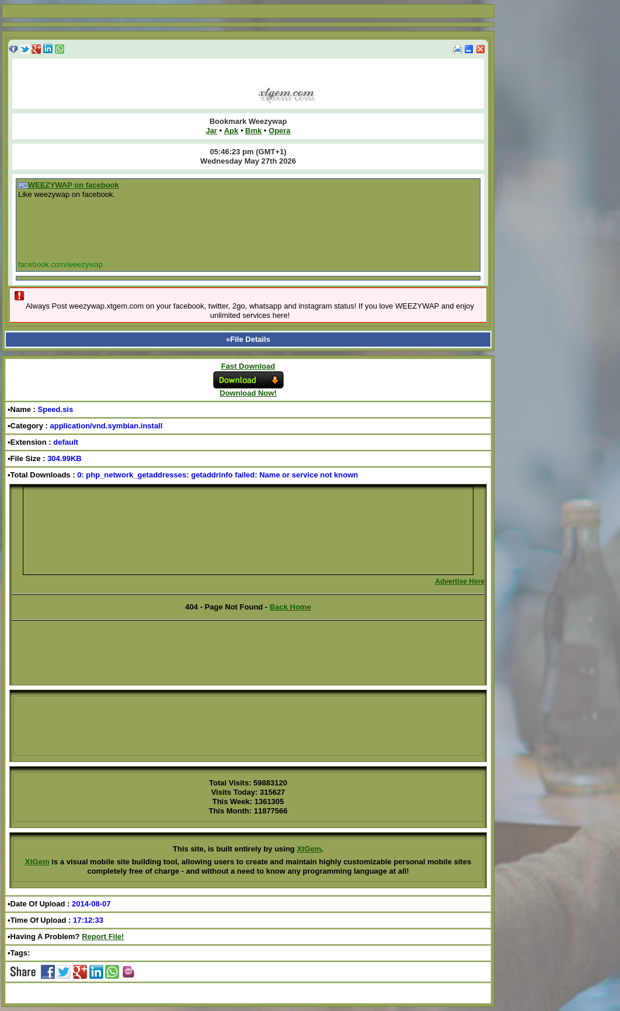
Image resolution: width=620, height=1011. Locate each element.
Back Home (290, 607)
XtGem (309, 848)
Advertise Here (460, 581)
